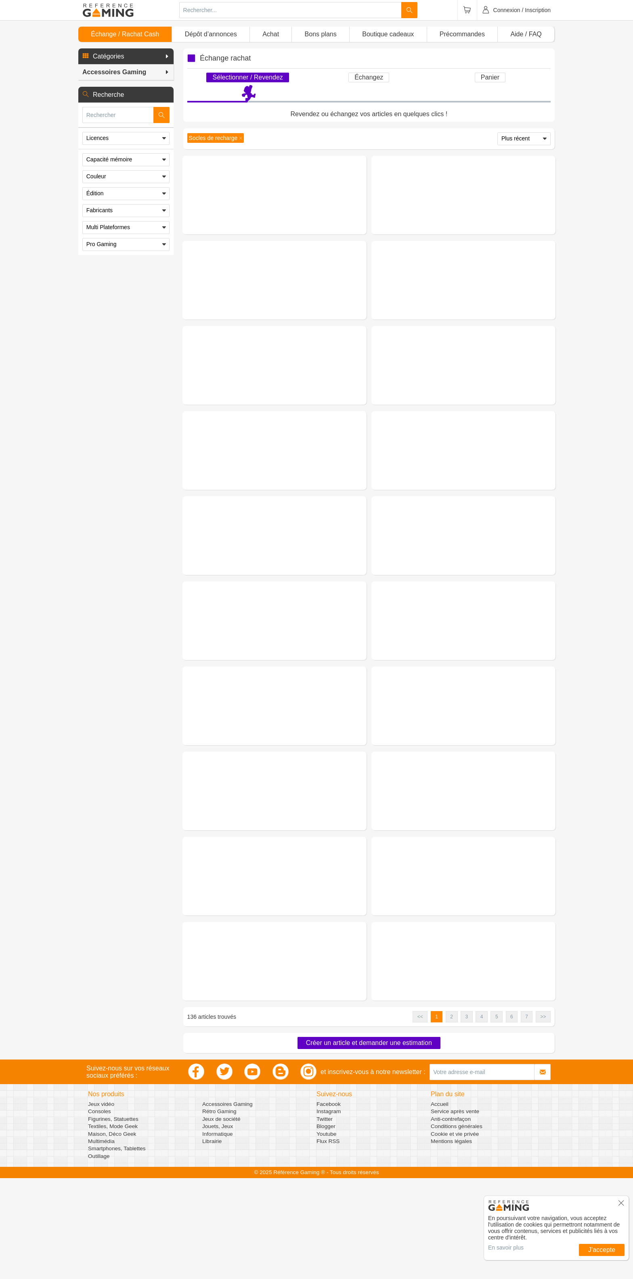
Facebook (328, 1205)
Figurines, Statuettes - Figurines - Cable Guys (305, 186)
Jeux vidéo (101, 1205)
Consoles (99, 1212)
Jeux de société (221, 1220)
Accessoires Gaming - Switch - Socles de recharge (489, 567)
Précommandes (462, 34)
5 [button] (496, 1117)
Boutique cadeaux (388, 34)
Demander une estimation (274, 234)
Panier (490, 77)
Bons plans (321, 34)
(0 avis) (296, 196)
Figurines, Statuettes (113, 1220)
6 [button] (511, 1117)
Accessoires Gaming (227, 1205)
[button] (126, 56)
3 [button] (466, 1117)
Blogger (325, 1227)
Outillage (99, 1257)
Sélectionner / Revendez (247, 77)
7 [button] (526, 1117)
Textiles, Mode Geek (113, 1227)
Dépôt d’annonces (211, 34)
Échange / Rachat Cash (125, 34)
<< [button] (420, 1117)
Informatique (217, 1235)
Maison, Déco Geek (112, 1235)
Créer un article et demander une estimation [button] (369, 1143)
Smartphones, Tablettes (117, 1249)
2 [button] (451, 1117)
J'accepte (601, 1249)
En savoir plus (506, 1247)
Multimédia (101, 1242)
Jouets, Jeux (217, 1227)
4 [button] (481, 1117)
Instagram (328, 1212)
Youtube (326, 1235)
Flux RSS (328, 1242)
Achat (270, 34)
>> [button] (543, 1117)
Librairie (212, 1242)
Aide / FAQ (525, 34)
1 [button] (436, 1117)
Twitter (324, 1220)
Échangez (368, 77)
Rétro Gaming (219, 1212)
